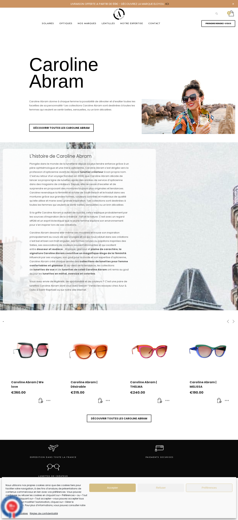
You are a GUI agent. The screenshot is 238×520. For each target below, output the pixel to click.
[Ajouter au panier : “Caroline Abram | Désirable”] (100, 400)
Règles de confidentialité (44, 513)
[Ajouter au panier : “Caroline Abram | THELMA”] (160, 400)
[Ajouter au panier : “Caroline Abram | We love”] (41, 400)
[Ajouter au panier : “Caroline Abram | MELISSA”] (219, 400)
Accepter (112, 487)
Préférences (209, 487)
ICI (167, 4)
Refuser (161, 487)
